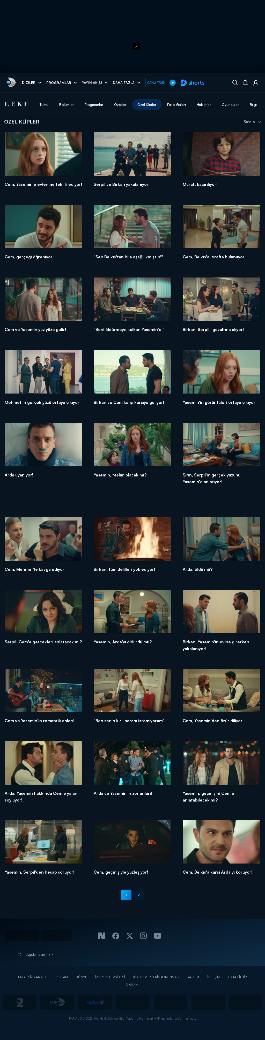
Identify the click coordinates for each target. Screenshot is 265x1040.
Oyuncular (230, 104)
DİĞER (130, 984)
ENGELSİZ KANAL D (32, 977)
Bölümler (66, 104)
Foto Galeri (176, 104)
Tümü (43, 104)
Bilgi (253, 104)
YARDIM (193, 977)
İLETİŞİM (213, 977)
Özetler (120, 104)
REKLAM (62, 977)
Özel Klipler (146, 104)
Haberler (204, 104)
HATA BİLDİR (237, 977)
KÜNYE (81, 977)
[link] (10, 82)
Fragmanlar (94, 104)
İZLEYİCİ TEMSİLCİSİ (110, 977)
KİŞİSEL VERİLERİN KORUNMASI (156, 977)
